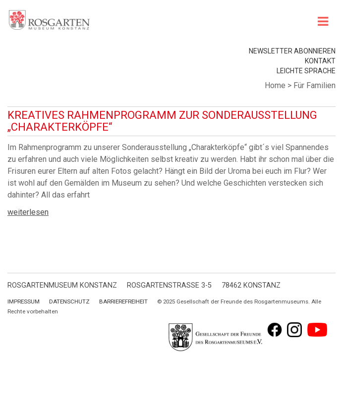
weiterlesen (28, 212)
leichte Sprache (306, 71)
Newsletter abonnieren (292, 51)
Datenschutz (69, 301)
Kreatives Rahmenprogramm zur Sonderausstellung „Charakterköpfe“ (162, 121)
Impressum (23, 301)
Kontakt (320, 61)
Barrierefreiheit (123, 301)
